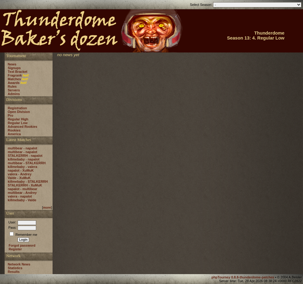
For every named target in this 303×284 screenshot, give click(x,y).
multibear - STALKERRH (26, 163)
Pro (10, 115)
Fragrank (15, 75)
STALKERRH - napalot (25, 155)
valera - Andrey (20, 174)
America (14, 134)
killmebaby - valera (22, 167)
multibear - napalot (22, 148)
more (47, 207)
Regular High (18, 119)
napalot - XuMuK (21, 170)
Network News (19, 264)
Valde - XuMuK (19, 178)
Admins (14, 94)
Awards (13, 83)
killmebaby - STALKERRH (28, 181)
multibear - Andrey (22, 192)
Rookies (14, 130)
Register (15, 249)
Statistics (15, 268)
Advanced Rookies (22, 126)
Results (14, 272)
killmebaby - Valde (22, 200)
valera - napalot (20, 196)
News (12, 64)
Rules (12, 86)
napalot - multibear (22, 189)
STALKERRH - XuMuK (25, 185)
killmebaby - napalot (23, 159)
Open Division (19, 112)
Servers (14, 90)
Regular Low (18, 123)
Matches (14, 79)
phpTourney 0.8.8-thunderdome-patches (243, 277)
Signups (14, 68)
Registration (17, 108)
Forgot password (22, 245)
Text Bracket (17, 71)
